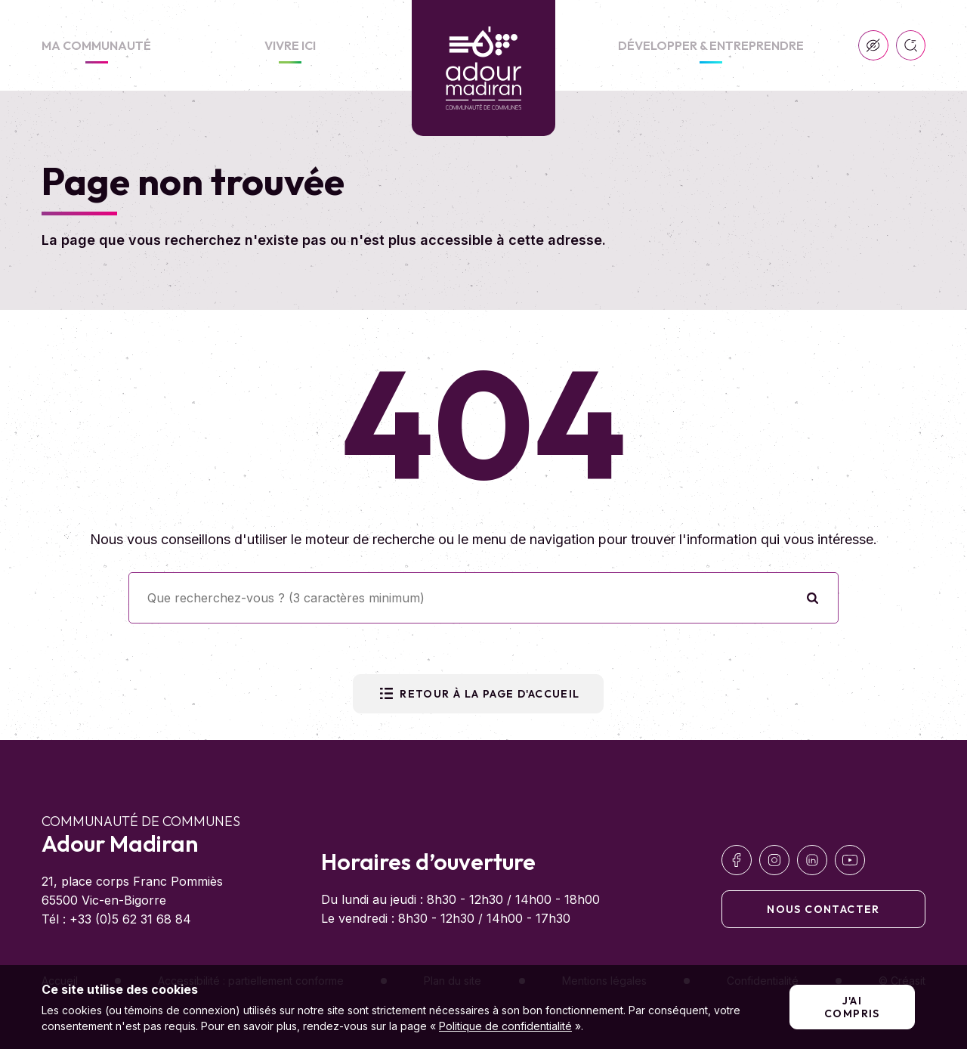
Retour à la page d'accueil (477, 694)
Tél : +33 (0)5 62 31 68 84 (116, 919)
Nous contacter (823, 909)
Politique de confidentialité (505, 1026)
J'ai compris (852, 1007)
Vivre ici (290, 45)
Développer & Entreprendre (711, 45)
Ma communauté (96, 45)
